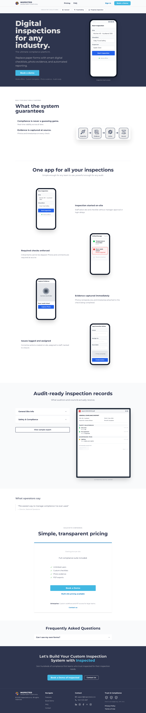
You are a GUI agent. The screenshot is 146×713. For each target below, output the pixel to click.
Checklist (97, 37)
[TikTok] (91, 704)
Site (95, 30)
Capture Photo (46, 307)
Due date (95, 345)
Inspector (97, 44)
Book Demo (49, 701)
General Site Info (42, 411)
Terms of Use (110, 709)
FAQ (75, 3)
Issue (94, 330)
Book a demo (27, 73)
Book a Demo (122, 3)
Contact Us (91, 678)
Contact (48, 708)
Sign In (108, 3)
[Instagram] (80, 704)
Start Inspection (105, 53)
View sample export (42, 430)
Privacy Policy (110, 706)
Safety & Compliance (42, 419)
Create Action (100, 360)
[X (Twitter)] (87, 704)
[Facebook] (83, 704)
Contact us (73, 608)
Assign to (95, 338)
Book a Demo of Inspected (65, 677)
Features (48, 697)
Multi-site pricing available (73, 594)
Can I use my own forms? (73, 637)
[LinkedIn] (76, 704)
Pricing (67, 3)
